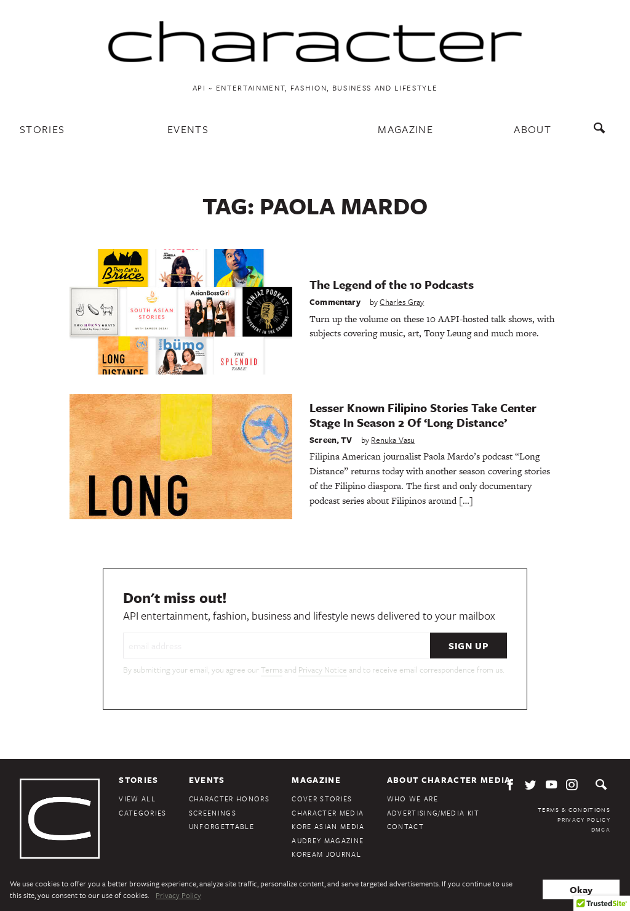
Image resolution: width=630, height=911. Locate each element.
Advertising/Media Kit (433, 813)
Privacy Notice (322, 669)
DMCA (600, 829)
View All (137, 798)
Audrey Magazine (328, 840)
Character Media (328, 813)
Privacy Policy (583, 819)
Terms (271, 669)
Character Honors (229, 798)
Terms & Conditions (574, 809)
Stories (42, 129)
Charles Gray (402, 302)
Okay (581, 889)
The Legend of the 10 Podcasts (391, 284)
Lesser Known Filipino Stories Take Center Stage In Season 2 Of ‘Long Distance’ (422, 415)
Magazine (405, 129)
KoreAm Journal (326, 854)
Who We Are (412, 798)
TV (346, 440)
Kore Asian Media (328, 826)
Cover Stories (322, 798)
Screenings (212, 813)
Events (188, 129)
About (532, 129)
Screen (323, 440)
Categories (142, 813)
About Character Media (449, 780)
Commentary (335, 302)
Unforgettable (221, 826)
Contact (405, 826)
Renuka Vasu (393, 440)
